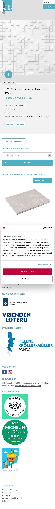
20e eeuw (20, 124)
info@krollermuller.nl (10, 285)
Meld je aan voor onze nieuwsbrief (28, 385)
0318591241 (6, 287)
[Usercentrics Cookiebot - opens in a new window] (42, 228)
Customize (27, 279)
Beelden (9, 124)
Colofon (5, 501)
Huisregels (6, 492)
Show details (43, 264)
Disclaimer (6, 495)
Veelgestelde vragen (10, 490)
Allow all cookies (27, 271)
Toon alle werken (13, 141)
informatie (7, 73)
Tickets (49, 7)
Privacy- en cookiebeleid (12, 498)
